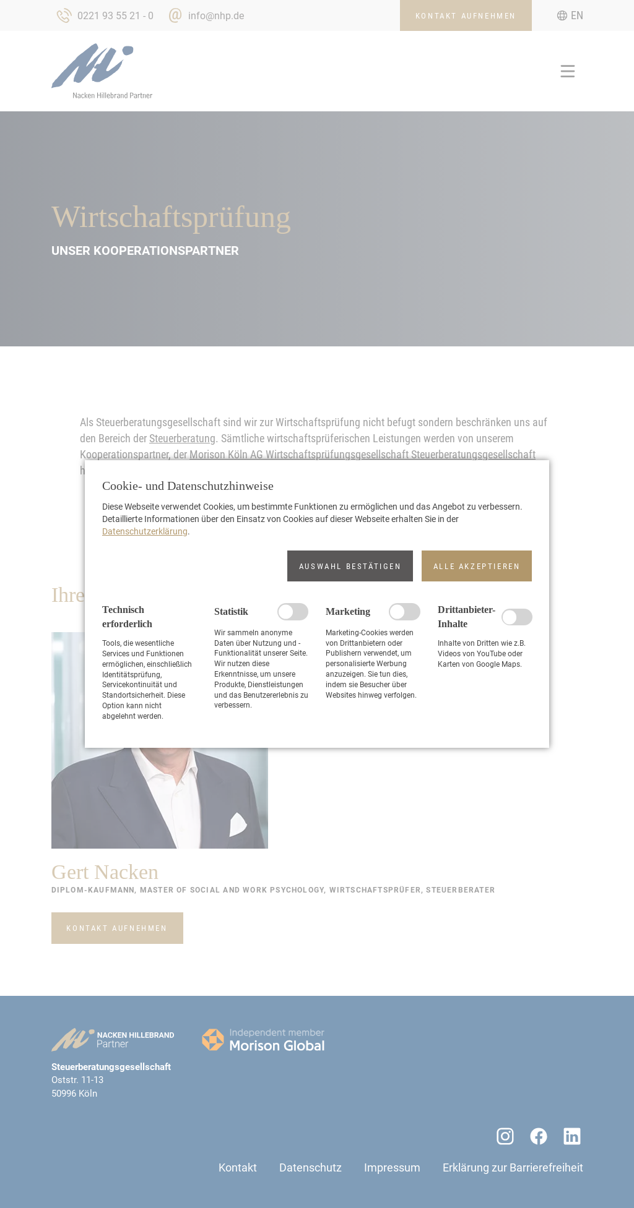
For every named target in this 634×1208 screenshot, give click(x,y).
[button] (350, 565)
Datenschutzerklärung (145, 531)
